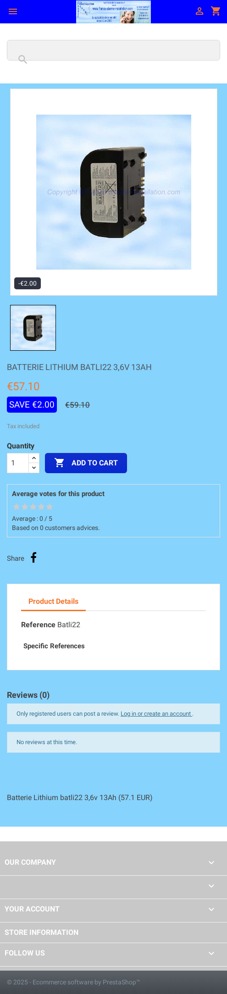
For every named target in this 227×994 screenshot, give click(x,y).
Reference (38, 624)
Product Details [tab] (53, 601)
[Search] (113, 50)
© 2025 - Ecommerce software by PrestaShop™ (73, 982)
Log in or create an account (156, 713)
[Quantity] (18, 463)
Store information (41, 932)
